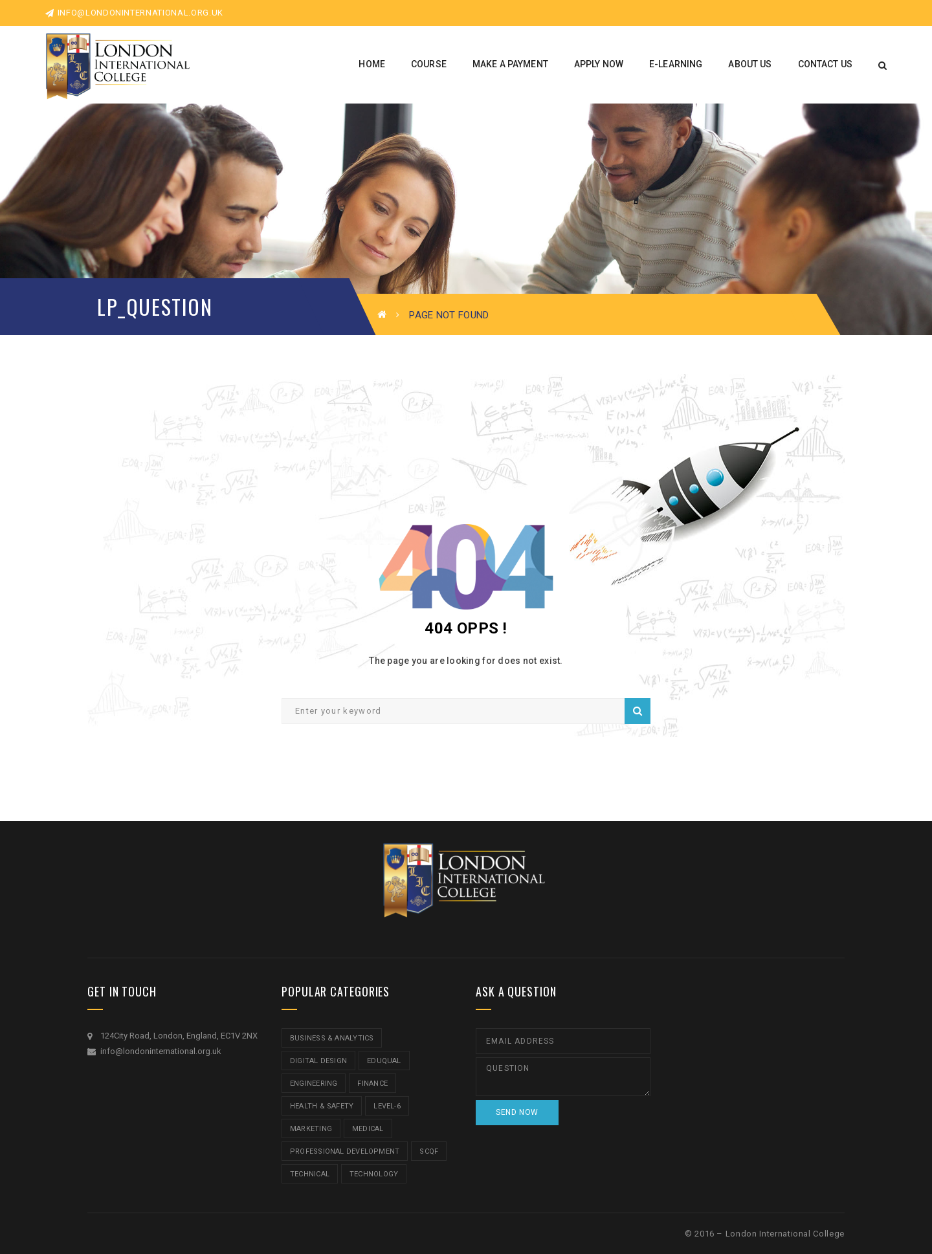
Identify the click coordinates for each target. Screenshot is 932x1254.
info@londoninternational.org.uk (134, 12)
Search (637, 711)
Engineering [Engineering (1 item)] (313, 1083)
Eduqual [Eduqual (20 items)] (384, 1061)
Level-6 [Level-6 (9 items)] (387, 1106)
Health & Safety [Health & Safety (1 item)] (321, 1106)
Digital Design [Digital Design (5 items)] (318, 1061)
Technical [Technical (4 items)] (309, 1174)
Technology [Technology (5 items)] (374, 1174)
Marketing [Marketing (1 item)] (311, 1129)
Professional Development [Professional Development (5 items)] (344, 1151)
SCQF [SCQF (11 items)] (428, 1151)
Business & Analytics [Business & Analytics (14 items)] (331, 1038)
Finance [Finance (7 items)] (372, 1083)
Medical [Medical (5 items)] (368, 1129)
